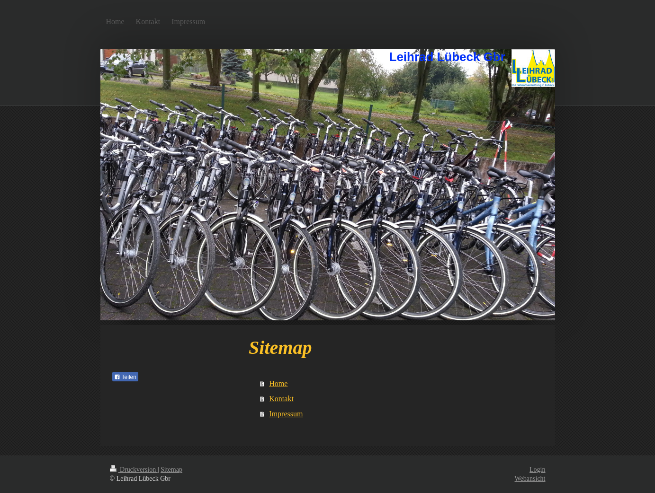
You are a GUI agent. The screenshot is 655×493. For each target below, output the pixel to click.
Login (537, 469)
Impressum (286, 414)
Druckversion (134, 469)
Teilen (125, 377)
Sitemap (171, 469)
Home (278, 383)
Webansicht (530, 478)
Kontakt (281, 399)
